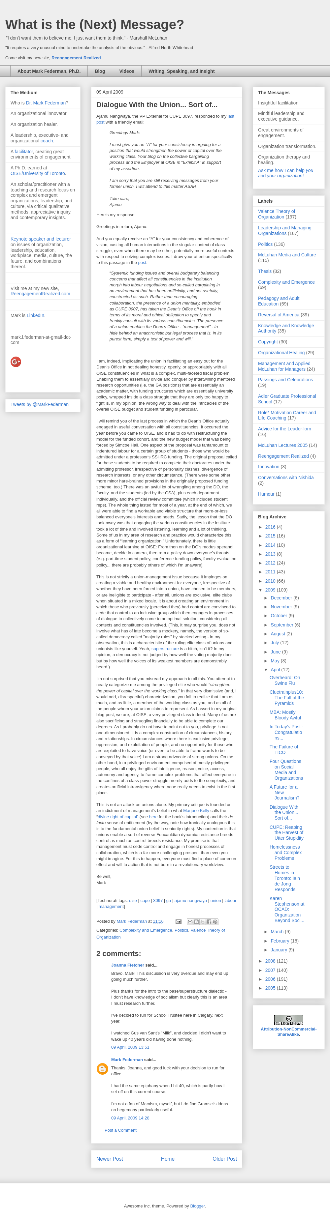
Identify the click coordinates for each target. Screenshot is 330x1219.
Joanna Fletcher (127, 965)
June (276, 651)
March (278, 931)
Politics (181, 930)
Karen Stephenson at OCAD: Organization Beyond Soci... (287, 909)
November (282, 606)
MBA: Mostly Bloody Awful (285, 715)
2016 (271, 527)
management (111, 906)
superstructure (165, 648)
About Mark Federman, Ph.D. (49, 71)
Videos (126, 71)
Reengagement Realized (76, 57)
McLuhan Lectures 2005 (283, 445)
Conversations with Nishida (286, 477)
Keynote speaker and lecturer (41, 239)
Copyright (268, 341)
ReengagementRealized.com (40, 293)
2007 (271, 970)
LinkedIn (35, 315)
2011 (271, 571)
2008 (271, 961)
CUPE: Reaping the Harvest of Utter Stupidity (287, 833)
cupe (144, 900)
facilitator (24, 151)
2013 (271, 554)
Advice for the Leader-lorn (284, 428)
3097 (158, 900)
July (275, 642)
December (282, 597)
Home (168, 1159)
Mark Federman (127, 1059)
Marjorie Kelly (196, 810)
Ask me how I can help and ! (285, 173)
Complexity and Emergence (145, 930)
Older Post (225, 1159)
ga (168, 900)
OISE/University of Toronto (38, 173)
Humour (266, 494)
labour (230, 900)
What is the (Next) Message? (94, 24)
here (153, 816)
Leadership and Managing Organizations (285, 230)
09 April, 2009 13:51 (130, 1047)
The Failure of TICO (284, 749)
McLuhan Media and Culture (287, 254)
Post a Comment (121, 1130)
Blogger (197, 1206)
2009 (271, 590)
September (282, 624)
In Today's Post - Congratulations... (287, 732)
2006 (271, 979)
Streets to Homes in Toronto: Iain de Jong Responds (285, 878)
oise (133, 900)
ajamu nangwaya (191, 900)
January (279, 949)
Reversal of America (278, 314)
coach (47, 140)
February (280, 940)
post (142, 262)
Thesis (265, 271)
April (276, 669)
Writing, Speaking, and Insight (181, 71)
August (278, 633)
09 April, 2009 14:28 (130, 1118)
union (216, 900)
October (279, 615)
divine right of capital (117, 816)
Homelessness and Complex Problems (286, 852)
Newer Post (109, 1159)
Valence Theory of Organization (276, 214)
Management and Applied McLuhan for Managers (284, 366)
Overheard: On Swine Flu (285, 680)
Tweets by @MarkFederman (40, 404)
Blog (100, 71)
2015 (271, 535)
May (275, 660)
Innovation (269, 466)
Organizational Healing (281, 352)
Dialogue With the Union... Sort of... (284, 812)
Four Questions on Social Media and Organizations (286, 769)
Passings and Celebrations (285, 379)
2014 (271, 545)
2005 (271, 988)
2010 (271, 581)
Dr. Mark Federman (46, 102)
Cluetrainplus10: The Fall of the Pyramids (287, 697)
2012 (271, 563)
